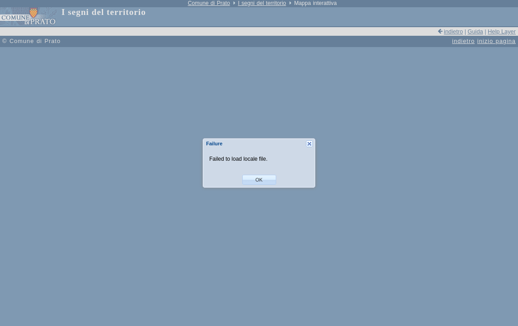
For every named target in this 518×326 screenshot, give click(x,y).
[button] (259, 180)
